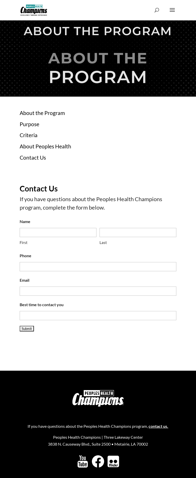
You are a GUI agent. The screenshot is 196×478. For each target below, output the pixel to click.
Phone (25, 255)
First (24, 242)
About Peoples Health (45, 146)
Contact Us (33, 157)
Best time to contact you (42, 304)
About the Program (42, 113)
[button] (172, 13)
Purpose (29, 124)
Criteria (29, 135)
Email (24, 280)
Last (103, 242)
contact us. (158, 426)
